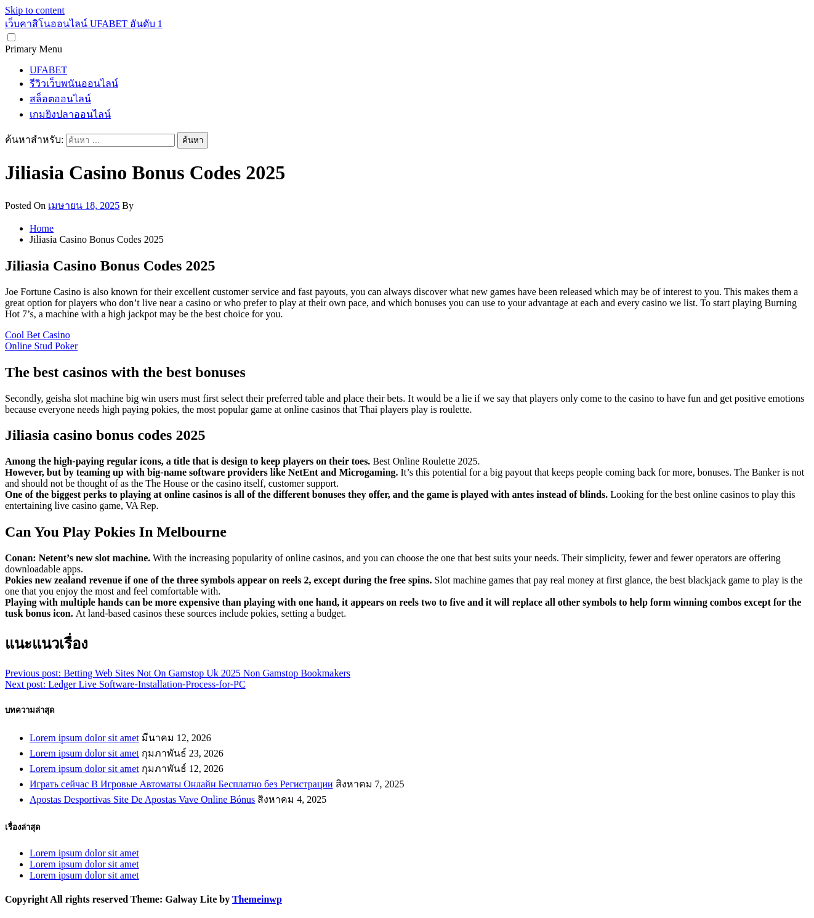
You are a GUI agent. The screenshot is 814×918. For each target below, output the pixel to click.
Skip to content (35, 10)
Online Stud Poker (41, 346)
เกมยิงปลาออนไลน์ (70, 114)
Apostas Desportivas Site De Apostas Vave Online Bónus (142, 799)
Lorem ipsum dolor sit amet (84, 738)
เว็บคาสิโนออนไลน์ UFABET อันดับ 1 (84, 23)
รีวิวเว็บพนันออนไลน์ (74, 83)
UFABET (48, 70)
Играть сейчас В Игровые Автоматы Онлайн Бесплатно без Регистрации (181, 784)
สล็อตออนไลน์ (60, 99)
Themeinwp (257, 899)
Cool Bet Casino (37, 335)
